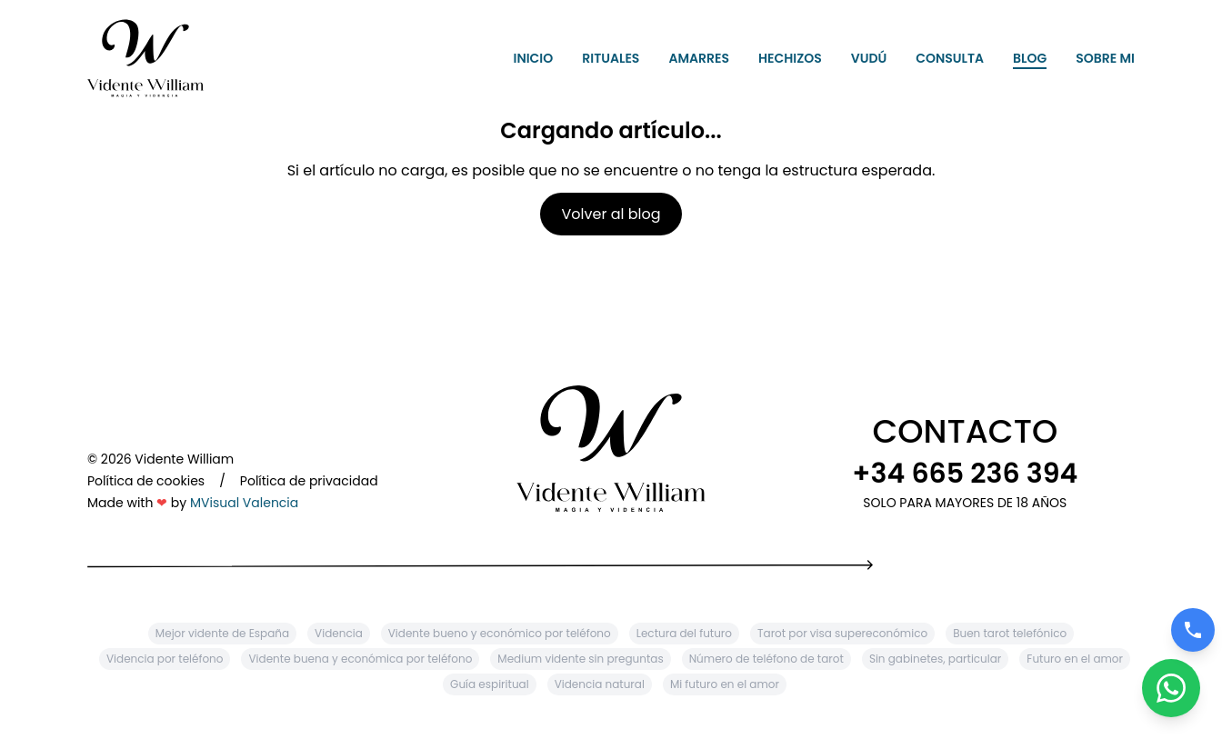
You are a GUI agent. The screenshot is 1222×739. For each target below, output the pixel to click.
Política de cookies (146, 481)
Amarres (698, 58)
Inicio (534, 58)
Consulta (950, 58)
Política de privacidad (309, 481)
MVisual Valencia (244, 503)
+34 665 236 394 (964, 473)
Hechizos (790, 58)
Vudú (869, 58)
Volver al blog (611, 214)
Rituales (610, 58)
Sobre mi (1105, 58)
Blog (1030, 58)
